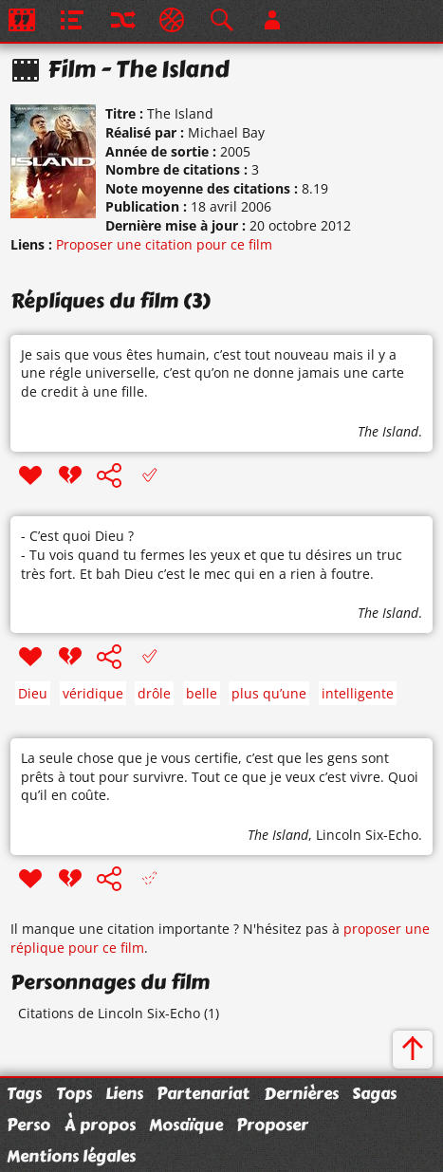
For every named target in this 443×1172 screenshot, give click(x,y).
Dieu (32, 693)
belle (201, 693)
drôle (154, 693)
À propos (100, 1124)
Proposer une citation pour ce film (164, 244)
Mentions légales (71, 1156)
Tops (74, 1093)
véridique (93, 693)
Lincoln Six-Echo (367, 835)
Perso (28, 1124)
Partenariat (203, 1093)
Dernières (301, 1093)
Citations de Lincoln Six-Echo (109, 1013)
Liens (124, 1093)
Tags (24, 1093)
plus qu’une (268, 693)
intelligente (358, 693)
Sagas (374, 1093)
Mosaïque (186, 1124)
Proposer (272, 1124)
